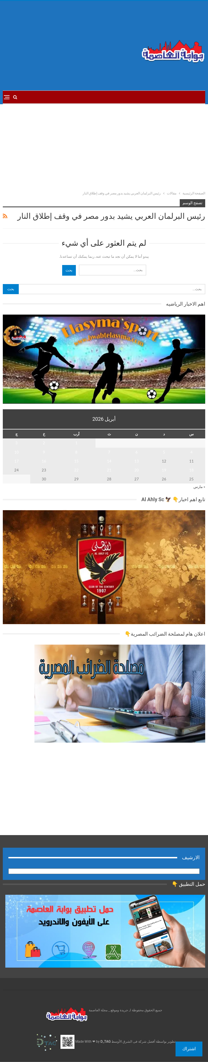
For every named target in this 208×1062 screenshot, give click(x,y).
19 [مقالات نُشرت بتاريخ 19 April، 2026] (164, 470)
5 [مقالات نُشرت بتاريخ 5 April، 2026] (164, 452)
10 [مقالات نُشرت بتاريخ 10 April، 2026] (16, 452)
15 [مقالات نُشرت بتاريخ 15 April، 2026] (76, 461)
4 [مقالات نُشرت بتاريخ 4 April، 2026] (191, 452)
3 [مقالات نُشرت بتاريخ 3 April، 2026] (16, 443)
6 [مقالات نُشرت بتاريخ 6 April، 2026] (136, 452)
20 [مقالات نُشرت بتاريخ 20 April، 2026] (136, 470)
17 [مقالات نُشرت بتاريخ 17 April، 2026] (16, 461)
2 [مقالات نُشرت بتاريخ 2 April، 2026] (44, 443)
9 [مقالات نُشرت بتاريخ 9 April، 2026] (44, 452)
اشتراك (189, 1048)
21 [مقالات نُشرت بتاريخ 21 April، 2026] (109, 470)
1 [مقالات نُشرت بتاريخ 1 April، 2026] (76, 443)
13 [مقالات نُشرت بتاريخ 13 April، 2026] (136, 461)
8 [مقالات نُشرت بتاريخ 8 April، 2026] (76, 452)
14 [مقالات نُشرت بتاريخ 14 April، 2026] (109, 461)
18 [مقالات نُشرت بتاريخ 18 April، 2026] (191, 470)
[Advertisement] (69, 45)
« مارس (199, 486)
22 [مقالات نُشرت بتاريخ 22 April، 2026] (76, 470)
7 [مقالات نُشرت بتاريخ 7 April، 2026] (109, 452)
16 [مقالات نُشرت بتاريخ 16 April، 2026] (44, 461)
